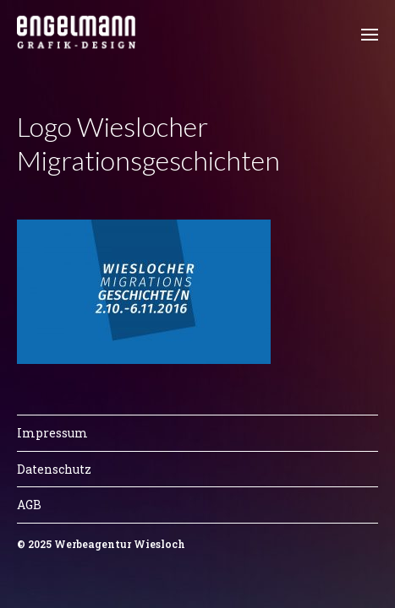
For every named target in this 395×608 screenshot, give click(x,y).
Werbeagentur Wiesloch (119, 544)
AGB (29, 505)
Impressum (52, 433)
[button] (370, 34)
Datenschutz (54, 469)
